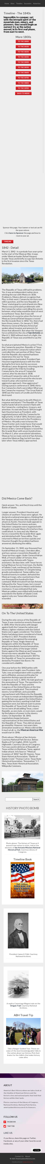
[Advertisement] (23, 136)
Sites (12, 3)
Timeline (19, 3)
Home (7, 3)
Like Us (8, 1132)
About (27, 1156)
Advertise (36, 3)
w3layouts (28, 1162)
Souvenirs (27, 3)
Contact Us (19, 1156)
